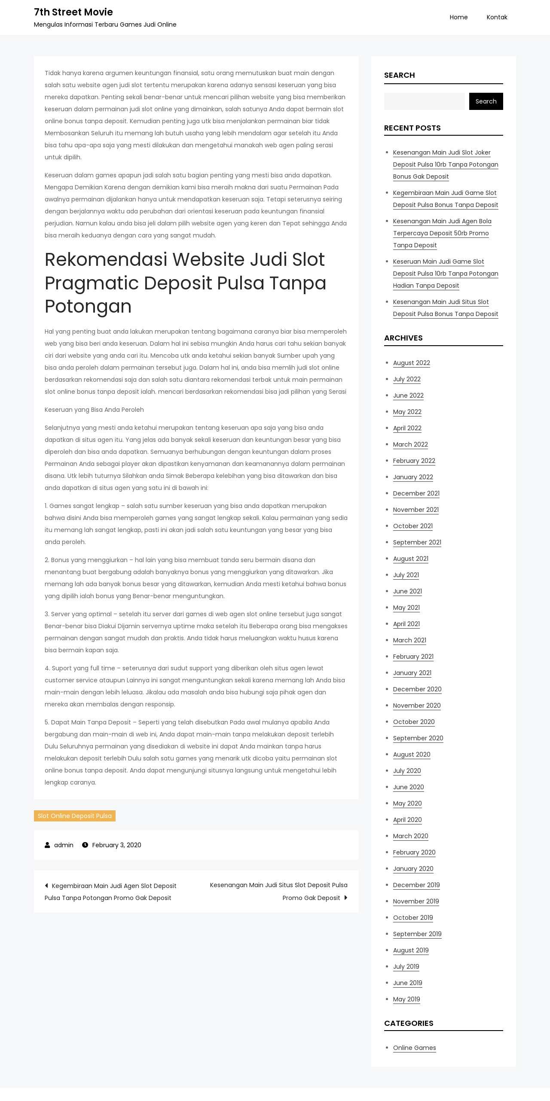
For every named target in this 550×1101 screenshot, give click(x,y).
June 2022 (408, 395)
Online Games (414, 1047)
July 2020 (407, 770)
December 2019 (416, 885)
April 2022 (407, 428)
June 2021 (407, 591)
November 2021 (416, 509)
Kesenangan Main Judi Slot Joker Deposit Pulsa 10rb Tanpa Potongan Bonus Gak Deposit (445, 164)
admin (63, 845)
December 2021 (416, 493)
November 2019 (416, 901)
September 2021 (417, 542)
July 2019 (406, 966)
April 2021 (406, 624)
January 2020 (413, 868)
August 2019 (411, 950)
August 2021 (410, 558)
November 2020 (417, 705)
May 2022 (407, 412)
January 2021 (412, 673)
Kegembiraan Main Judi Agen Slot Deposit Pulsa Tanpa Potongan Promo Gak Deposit (111, 892)
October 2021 (413, 526)
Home (459, 17)
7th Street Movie (73, 12)
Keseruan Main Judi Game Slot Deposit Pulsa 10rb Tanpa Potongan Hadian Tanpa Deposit (445, 273)
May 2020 (407, 803)
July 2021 (406, 575)
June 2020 (408, 787)
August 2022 (411, 363)
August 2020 (412, 754)
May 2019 (406, 999)
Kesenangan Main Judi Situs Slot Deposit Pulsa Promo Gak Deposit (279, 891)
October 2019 (413, 917)
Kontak (497, 17)
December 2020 (417, 689)
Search (399, 75)
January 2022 (413, 477)
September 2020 (418, 738)
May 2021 (406, 607)
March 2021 (409, 640)
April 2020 (407, 819)
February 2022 (414, 460)
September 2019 (417, 934)
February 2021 (413, 656)
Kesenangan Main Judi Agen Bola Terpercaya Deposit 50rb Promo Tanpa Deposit (442, 233)
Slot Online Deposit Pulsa (75, 816)
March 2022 (410, 444)
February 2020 (414, 852)
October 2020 (414, 722)
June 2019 (407, 983)
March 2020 (410, 836)
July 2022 (407, 379)
